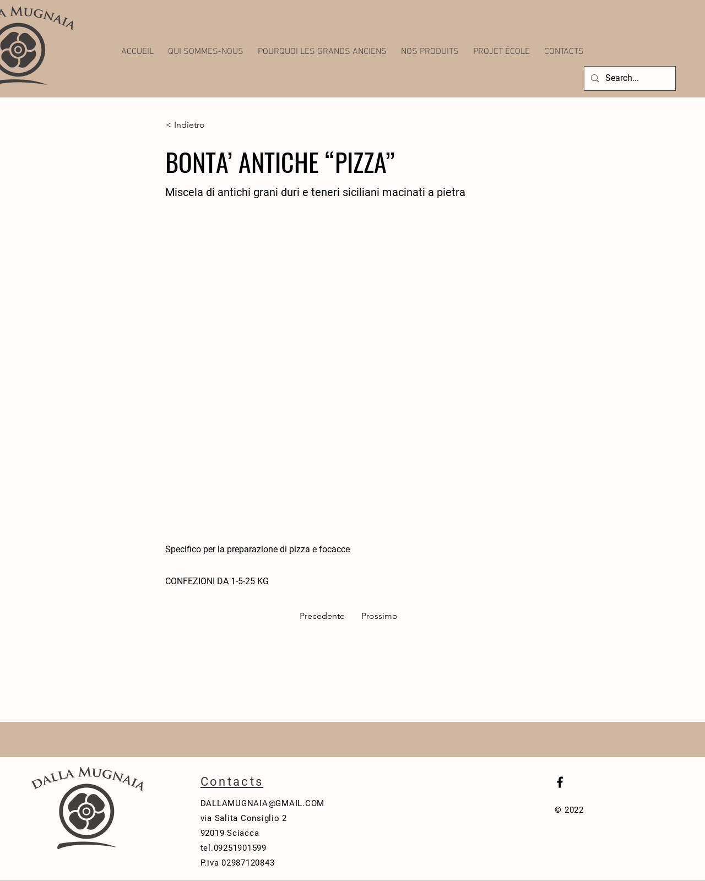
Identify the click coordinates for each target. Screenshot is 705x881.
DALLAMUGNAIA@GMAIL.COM (262, 803)
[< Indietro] (202, 125)
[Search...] (628, 78)
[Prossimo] (378, 616)
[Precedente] (325, 616)
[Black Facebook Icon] (559, 782)
